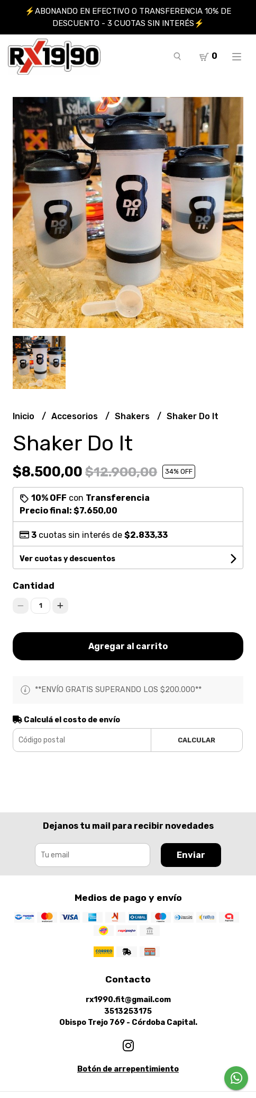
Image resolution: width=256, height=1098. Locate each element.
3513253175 (128, 1011)
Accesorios (75, 416)
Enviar (191, 855)
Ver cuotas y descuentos (67, 558)
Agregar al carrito (128, 646)
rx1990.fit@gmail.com (128, 999)
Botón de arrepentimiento (128, 1069)
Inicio (24, 416)
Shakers (133, 416)
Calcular (196, 740)
